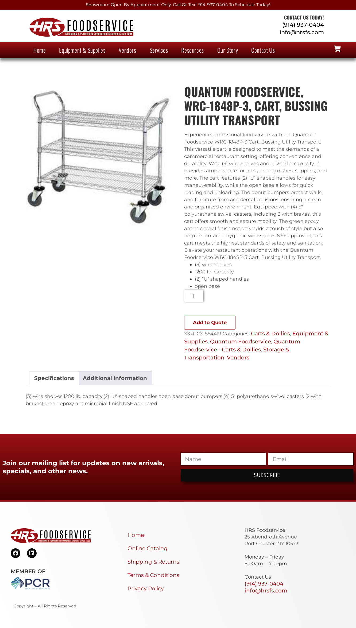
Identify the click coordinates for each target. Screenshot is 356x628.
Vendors (127, 50)
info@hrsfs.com (302, 32)
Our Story (227, 50)
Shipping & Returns (153, 562)
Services (159, 50)
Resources (192, 50)
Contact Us (263, 50)
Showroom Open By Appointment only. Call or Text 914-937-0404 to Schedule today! (178, 4)
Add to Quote (210, 322)
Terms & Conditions (153, 575)
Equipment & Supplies (82, 50)
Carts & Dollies (270, 333)
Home (39, 50)
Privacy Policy (145, 588)
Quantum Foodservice (240, 341)
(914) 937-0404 (303, 24)
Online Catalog (147, 548)
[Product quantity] (194, 296)
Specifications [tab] (54, 378)
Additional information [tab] (115, 378)
